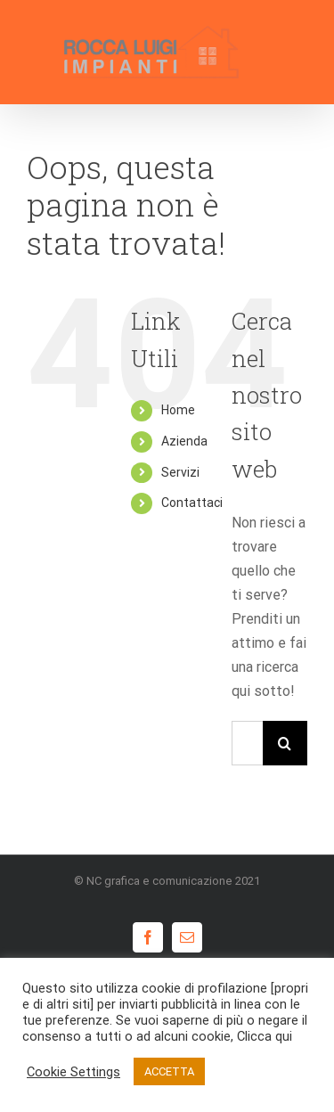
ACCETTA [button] (169, 1071)
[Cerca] (285, 743)
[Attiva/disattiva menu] (294, 52)
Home (178, 410)
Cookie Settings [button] (73, 1072)
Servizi (180, 472)
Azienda (184, 441)
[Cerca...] (247, 743)
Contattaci (192, 502)
